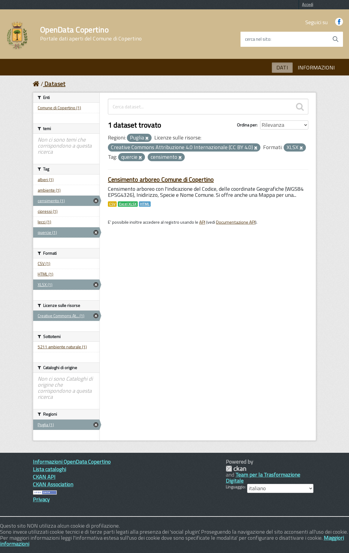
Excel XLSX (128, 204)
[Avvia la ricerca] (335, 39)
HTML (144, 204)
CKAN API (44, 477)
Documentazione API (235, 222)
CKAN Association (53, 484)
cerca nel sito (257, 39)
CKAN (236, 468)
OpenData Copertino (91, 34)
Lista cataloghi (49, 469)
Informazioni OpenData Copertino (72, 462)
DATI (282, 67)
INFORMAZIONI (316, 67)
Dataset (54, 83)
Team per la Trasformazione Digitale (263, 478)
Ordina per (246, 125)
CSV (112, 204)
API (202, 222)
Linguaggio (235, 487)
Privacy (41, 499)
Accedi (307, 5)
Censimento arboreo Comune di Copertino (161, 179)
